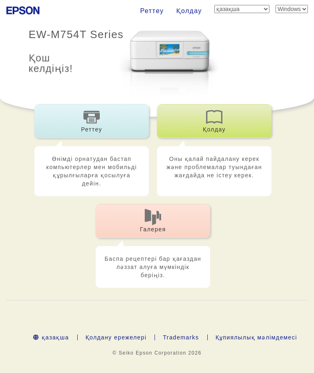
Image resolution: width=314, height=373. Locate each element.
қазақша (51, 337)
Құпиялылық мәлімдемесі (256, 337)
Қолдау (189, 10)
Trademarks (181, 337)
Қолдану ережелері (116, 337)
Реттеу (152, 10)
